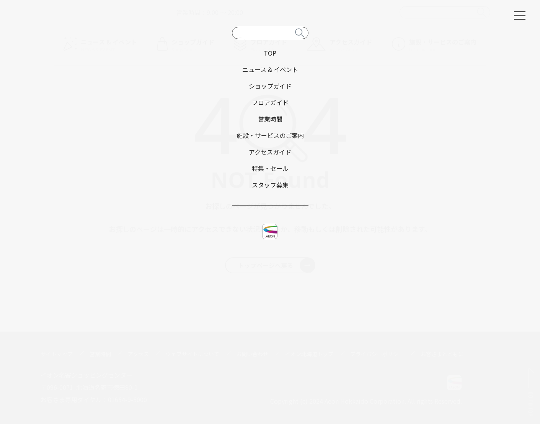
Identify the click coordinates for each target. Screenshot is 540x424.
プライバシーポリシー (377, 354)
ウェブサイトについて (192, 354)
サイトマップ (57, 354)
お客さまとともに (442, 354)
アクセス (138, 354)
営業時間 (100, 354)
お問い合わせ (252, 354)
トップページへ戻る (276, 265)
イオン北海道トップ (309, 354)
